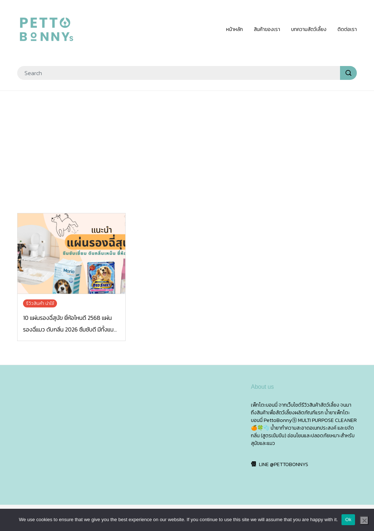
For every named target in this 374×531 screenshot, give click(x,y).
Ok (348, 519)
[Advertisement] (187, 149)
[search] (348, 73)
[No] (364, 520)
